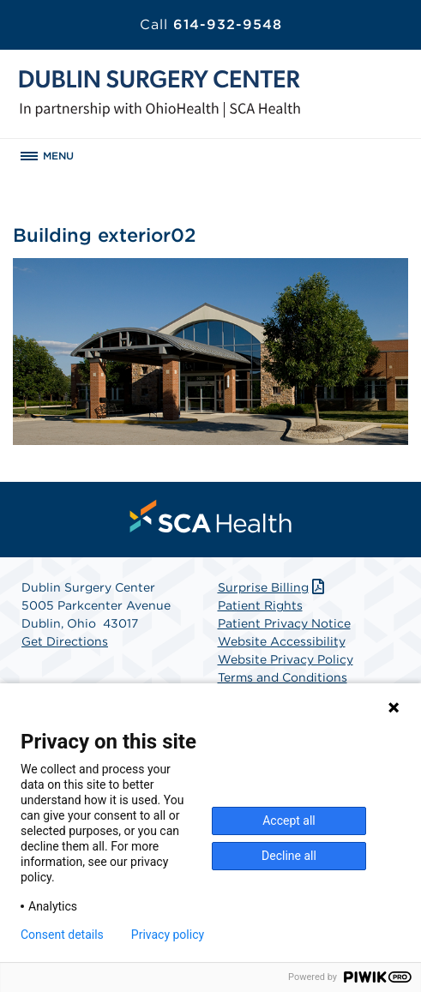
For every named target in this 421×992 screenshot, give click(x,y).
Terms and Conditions (282, 677)
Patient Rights (260, 605)
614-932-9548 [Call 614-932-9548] (211, 24)
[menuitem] (211, 516)
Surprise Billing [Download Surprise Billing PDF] (273, 587)
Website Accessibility (282, 641)
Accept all (289, 820)
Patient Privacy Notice (284, 623)
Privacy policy (167, 934)
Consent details (62, 934)
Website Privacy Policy (285, 659)
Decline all (289, 856)
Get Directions (64, 641)
